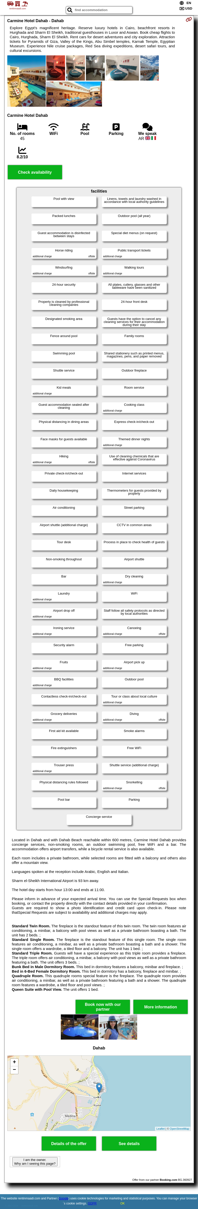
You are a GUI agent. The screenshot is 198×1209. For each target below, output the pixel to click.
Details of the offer (68, 1144)
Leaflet (160, 1128)
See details (129, 1144)
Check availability (35, 172)
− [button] (14, 1070)
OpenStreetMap (179, 1128)
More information (160, 1007)
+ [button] (14, 1062)
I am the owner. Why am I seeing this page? (35, 1161)
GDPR (92, 1203)
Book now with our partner (103, 1006)
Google (64, 1198)
